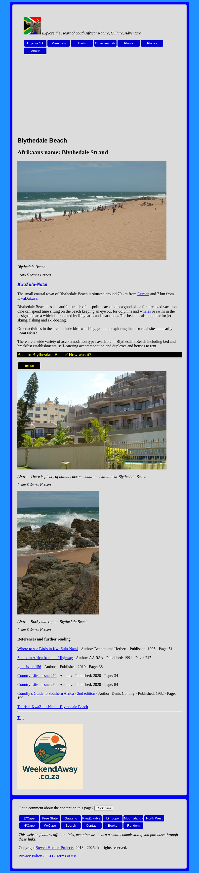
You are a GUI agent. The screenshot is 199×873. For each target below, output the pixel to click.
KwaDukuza (27, 298)
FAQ (49, 856)
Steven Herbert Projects (55, 847)
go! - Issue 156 (29, 667)
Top (20, 718)
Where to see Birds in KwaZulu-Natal (47, 649)
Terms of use (66, 856)
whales (145, 311)
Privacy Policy (30, 856)
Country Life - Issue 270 (36, 675)
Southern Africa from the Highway (45, 658)
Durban (143, 294)
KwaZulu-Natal (32, 284)
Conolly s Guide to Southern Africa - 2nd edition (56, 693)
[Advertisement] (99, 98)
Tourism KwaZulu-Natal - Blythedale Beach (52, 707)
